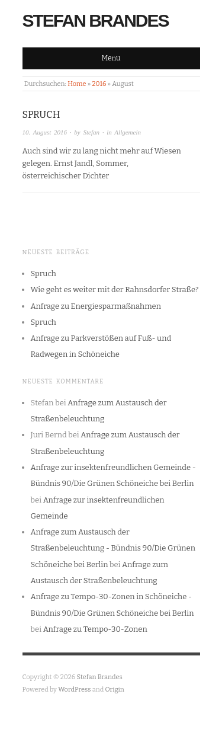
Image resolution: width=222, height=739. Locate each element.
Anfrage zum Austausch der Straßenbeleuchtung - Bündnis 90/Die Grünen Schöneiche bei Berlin (113, 548)
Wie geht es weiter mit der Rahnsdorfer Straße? (115, 289)
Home (76, 84)
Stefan (91, 132)
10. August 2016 (44, 132)
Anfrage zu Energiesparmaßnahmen (96, 306)
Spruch (41, 114)
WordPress (74, 689)
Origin (114, 689)
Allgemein (127, 132)
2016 (99, 84)
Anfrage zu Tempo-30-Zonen (95, 629)
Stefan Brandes (95, 20)
